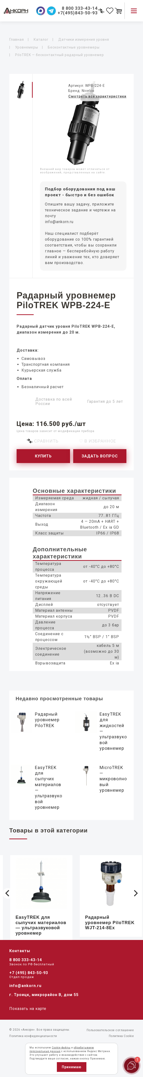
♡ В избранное (97, 441)
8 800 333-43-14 (25, 960)
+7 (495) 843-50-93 (28, 972)
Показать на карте (27, 1008)
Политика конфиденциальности (33, 1036)
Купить (43, 456)
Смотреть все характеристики (97, 96)
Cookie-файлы (61, 1047)
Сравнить (46, 441)
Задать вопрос (100, 456)
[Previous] (7, 893)
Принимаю (72, 1067)
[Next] (135, 893)
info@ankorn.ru (59, 221)
